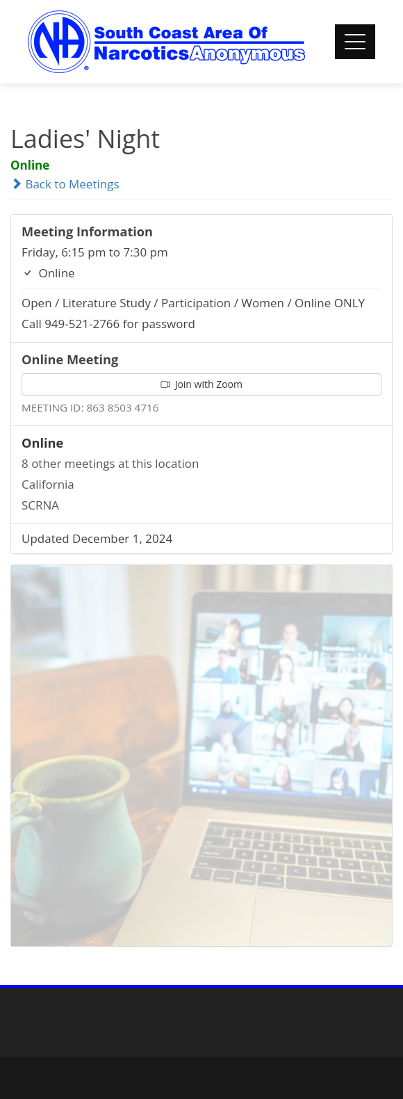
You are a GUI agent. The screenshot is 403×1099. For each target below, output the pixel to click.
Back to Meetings (65, 184)
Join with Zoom (201, 384)
